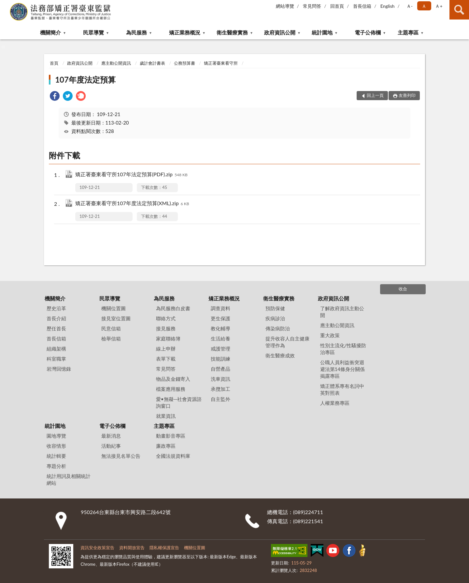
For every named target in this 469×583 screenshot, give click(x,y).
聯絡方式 (166, 318)
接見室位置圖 (116, 318)
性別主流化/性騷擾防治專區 (343, 348)
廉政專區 (166, 446)
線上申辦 (166, 348)
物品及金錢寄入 (173, 379)
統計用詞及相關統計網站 (69, 479)
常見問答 (312, 6)
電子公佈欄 (368, 32)
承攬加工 (220, 389)
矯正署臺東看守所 (221, 63)
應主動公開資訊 (116, 63)
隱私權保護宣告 (164, 547)
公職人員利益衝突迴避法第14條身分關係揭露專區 (342, 369)
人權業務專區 (334, 403)
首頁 (54, 63)
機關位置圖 (113, 308)
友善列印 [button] (407, 95)
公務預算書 (184, 63)
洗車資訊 (220, 379)
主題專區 (408, 32)
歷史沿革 (56, 308)
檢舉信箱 (111, 338)
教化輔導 (220, 328)
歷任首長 (56, 328)
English (387, 6)
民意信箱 (111, 328)
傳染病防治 (277, 328)
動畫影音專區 (170, 436)
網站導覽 (285, 6)
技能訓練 (220, 359)
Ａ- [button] (409, 6)
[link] (55, 96)
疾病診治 (275, 318)
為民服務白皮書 (173, 308)
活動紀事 (111, 446)
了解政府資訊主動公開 (342, 311)
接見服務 (166, 328)
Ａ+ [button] (438, 6)
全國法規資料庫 (173, 456)
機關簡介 (50, 32)
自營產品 (220, 369)
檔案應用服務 (170, 389)
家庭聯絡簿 (168, 338)
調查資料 (220, 308)
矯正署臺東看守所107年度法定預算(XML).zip (132, 203)
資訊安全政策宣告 (97, 547)
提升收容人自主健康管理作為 (287, 342)
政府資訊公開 (279, 32)
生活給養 (220, 338)
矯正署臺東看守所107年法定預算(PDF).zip (131, 175)
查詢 (459, 10)
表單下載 (166, 359)
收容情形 (56, 446)
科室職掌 (56, 359)
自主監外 (220, 399)
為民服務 (136, 32)
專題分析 (56, 466)
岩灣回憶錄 (59, 369)
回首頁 (337, 6)
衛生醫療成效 (280, 355)
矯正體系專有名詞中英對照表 (342, 389)
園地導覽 (56, 436)
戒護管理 (220, 348)
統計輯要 (56, 456)
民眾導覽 (93, 32)
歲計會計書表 (152, 63)
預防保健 (275, 308)
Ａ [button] (424, 6)
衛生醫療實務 (232, 32)
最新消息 (111, 436)
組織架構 (56, 348)
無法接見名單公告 (120, 456)
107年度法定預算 (85, 79)
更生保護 (220, 318)
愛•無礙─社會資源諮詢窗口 (179, 402)
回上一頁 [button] (375, 95)
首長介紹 (56, 318)
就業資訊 (166, 416)
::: (5, 4)
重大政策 (330, 335)
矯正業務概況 (184, 32)
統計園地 (322, 32)
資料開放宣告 (132, 547)
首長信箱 (362, 6)
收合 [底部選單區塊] (403, 288)
